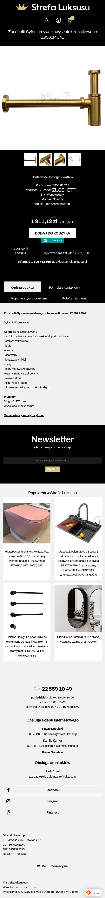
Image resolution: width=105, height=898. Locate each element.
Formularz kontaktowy (64, 287)
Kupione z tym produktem (29, 298)
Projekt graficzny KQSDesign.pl (22, 891)
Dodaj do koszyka (52, 233)
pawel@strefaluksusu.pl (62, 734)
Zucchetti (46, 190)
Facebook (32, 790)
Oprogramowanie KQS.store (60, 891)
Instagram (32, 801)
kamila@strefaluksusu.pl (62, 745)
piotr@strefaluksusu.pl (62, 776)
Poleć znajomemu (75, 298)
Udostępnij (20, 248)
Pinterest (32, 812)
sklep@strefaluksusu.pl (71, 261)
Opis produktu (22, 287)
